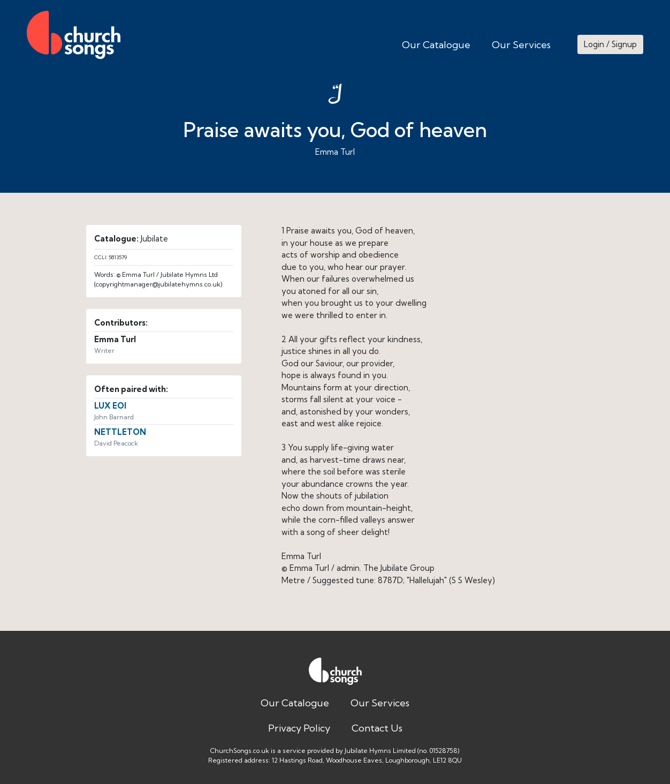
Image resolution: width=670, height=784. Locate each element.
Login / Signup (610, 44)
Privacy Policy (299, 728)
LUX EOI (110, 406)
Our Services (521, 45)
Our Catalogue (436, 45)
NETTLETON (120, 432)
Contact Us (377, 728)
